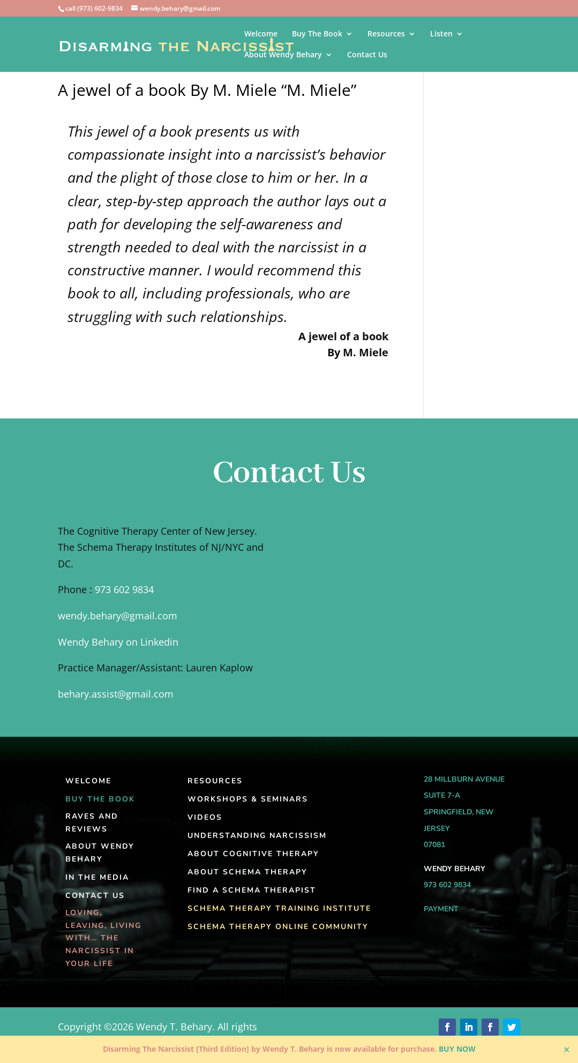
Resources (386, 34)
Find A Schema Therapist (251, 890)
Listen (441, 34)
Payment (441, 909)
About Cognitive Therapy (253, 854)
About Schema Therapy (247, 872)
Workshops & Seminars (247, 799)
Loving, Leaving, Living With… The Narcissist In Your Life (103, 938)
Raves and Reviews (91, 822)
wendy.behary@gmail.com (117, 615)
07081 (434, 845)
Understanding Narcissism (257, 835)
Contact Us (367, 55)
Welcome (260, 34)
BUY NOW (457, 1049)
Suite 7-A (442, 795)
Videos (204, 817)
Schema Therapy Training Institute (279, 908)
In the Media (97, 877)
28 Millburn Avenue (464, 779)
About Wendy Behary (283, 55)
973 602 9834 (124, 589)
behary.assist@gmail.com (116, 693)
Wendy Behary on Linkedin (118, 641)
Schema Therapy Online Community (278, 927)
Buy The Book (317, 34)
